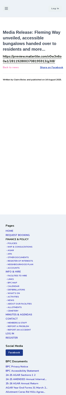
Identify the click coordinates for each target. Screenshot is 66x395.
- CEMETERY (12, 310)
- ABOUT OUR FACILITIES (19, 303)
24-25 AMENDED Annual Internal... (26, 379)
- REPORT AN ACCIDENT (18, 329)
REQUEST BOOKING (18, 235)
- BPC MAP (11, 282)
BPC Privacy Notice (17, 366)
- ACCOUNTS (13, 267)
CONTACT (12, 318)
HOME (9, 231)
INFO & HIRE (13, 271)
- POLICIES (11, 243)
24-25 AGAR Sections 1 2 (20, 375)
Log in (55, 8)
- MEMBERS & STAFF (16, 322)
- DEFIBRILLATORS (15, 289)
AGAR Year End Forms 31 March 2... (26, 387)
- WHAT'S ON (13, 293)
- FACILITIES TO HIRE (16, 275)
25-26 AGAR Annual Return (22, 383)
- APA (9, 253)
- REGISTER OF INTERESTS (19, 260)
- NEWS (10, 300)
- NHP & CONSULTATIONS (19, 246)
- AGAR (10, 250)
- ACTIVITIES (12, 296)
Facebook (14, 352)
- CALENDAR (12, 286)
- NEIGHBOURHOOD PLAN (19, 264)
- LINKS (10, 279)
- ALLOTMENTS (14, 307)
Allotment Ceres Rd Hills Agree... (25, 392)
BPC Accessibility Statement (22, 370)
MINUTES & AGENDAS (19, 314)
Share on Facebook (51, 67)
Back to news (11, 67)
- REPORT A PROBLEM (17, 326)
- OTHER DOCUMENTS (17, 257)
